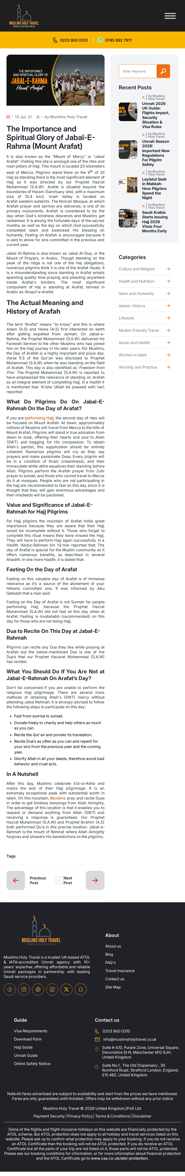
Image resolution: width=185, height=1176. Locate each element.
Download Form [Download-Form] (28, 1043)
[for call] (70, 40)
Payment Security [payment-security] (49, 1120)
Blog (109, 958)
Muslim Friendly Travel (139, 330)
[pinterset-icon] (38, 993)
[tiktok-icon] (52, 993)
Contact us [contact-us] (115, 983)
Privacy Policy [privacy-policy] (80, 1120)
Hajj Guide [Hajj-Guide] (23, 1051)
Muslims (58, 797)
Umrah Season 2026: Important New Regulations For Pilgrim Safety (156, 153)
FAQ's (110, 966)
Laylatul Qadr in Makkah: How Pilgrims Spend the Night (154, 188)
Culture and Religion (137, 268)
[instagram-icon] (23, 993)
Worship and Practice (138, 367)
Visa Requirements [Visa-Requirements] (30, 1035)
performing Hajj (39, 417)
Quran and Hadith (134, 342)
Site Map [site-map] (113, 991)
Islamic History (132, 305)
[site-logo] (41, 934)
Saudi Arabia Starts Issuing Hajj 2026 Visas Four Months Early (155, 221)
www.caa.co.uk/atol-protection (129, 1162)
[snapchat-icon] (80, 993)
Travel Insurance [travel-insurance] (120, 975)
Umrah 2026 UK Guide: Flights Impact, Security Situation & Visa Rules (156, 115)
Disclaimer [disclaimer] (142, 1120)
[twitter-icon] (66, 993)
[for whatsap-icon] (115, 40)
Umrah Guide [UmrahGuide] (26, 1059)
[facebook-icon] (9, 993)
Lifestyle (126, 318)
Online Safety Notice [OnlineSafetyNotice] (32, 1068)
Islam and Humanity (136, 293)
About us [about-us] (113, 950)
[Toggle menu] (170, 16)
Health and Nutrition (136, 281)
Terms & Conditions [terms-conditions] (112, 1120)
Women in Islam (133, 354)
